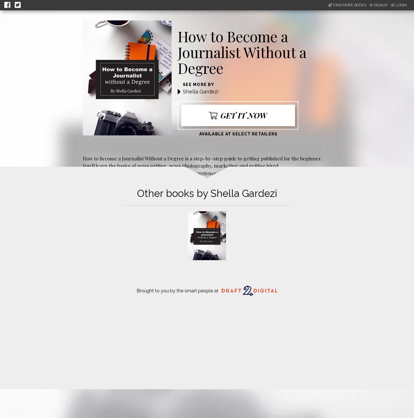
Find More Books (347, 5)
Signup (378, 5)
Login (398, 5)
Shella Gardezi (200, 92)
